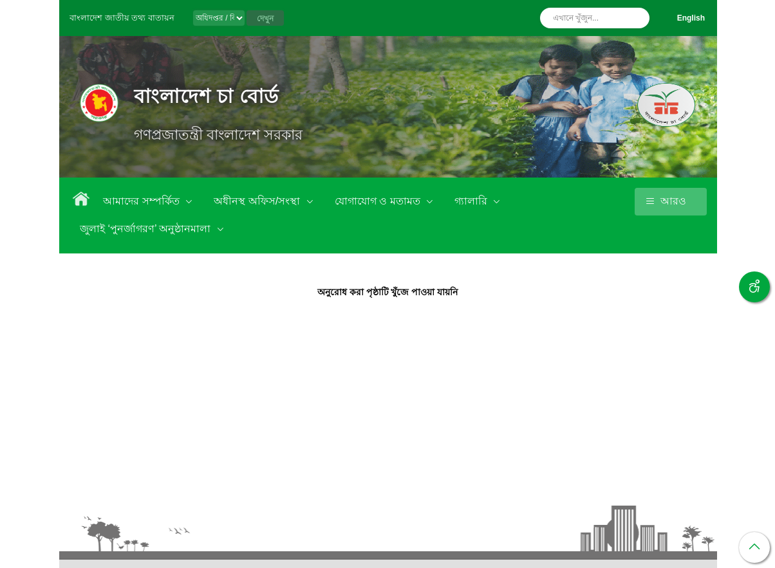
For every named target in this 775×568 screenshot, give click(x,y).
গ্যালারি (472, 201)
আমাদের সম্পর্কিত (142, 201)
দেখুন (265, 18)
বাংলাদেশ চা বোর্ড (206, 96)
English (691, 18)
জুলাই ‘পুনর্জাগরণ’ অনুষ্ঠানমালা (147, 228)
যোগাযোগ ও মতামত (379, 201)
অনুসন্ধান (636, 18)
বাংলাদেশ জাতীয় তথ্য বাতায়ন (122, 18)
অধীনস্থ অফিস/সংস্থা (258, 201)
